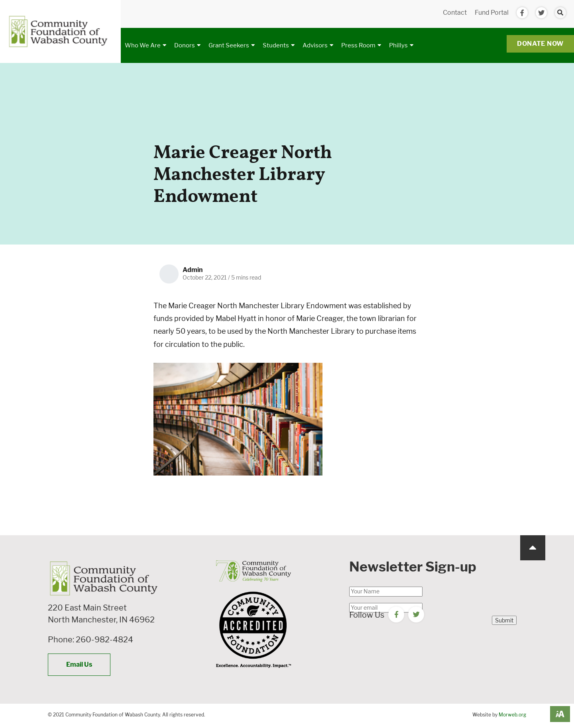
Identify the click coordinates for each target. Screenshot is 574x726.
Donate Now (540, 43)
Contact (455, 12)
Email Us (79, 664)
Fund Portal (492, 12)
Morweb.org (512, 715)
